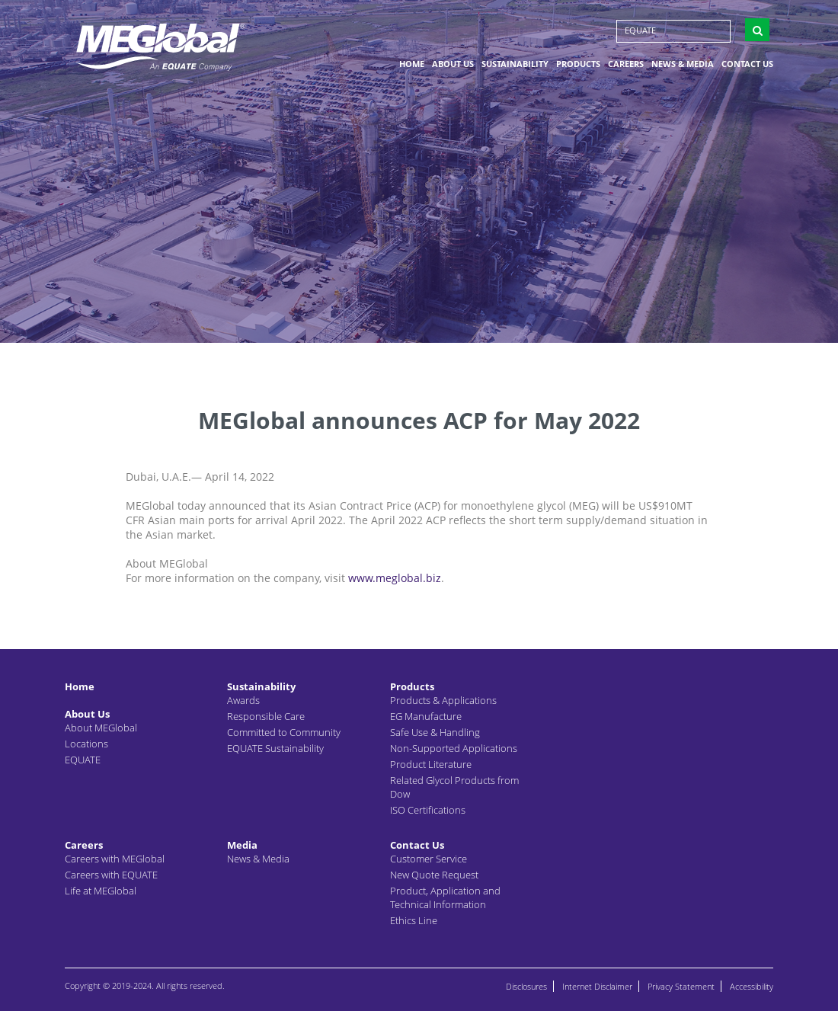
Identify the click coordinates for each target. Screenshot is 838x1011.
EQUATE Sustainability (275, 748)
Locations (86, 743)
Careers (626, 63)
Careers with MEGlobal (115, 858)
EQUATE (640, 30)
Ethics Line (413, 920)
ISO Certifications (427, 810)
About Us (453, 63)
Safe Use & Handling (435, 732)
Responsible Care (266, 716)
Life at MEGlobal (100, 890)
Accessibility (751, 986)
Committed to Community (284, 732)
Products (578, 63)
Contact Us (747, 63)
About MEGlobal (101, 727)
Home (411, 63)
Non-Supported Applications (453, 748)
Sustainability (515, 63)
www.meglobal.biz (394, 578)
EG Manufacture (426, 716)
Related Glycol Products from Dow (454, 787)
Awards (243, 700)
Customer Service (428, 858)
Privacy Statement (681, 986)
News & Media (682, 63)
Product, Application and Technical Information (445, 897)
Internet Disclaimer (597, 986)
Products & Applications (443, 700)
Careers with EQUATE (111, 874)
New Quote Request (434, 874)
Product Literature (431, 764)
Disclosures (526, 986)
